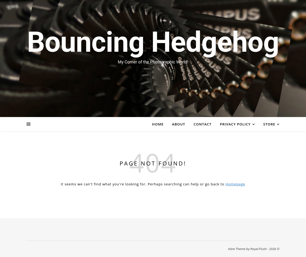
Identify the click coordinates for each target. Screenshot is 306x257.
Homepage (235, 184)
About (178, 124)
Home (158, 124)
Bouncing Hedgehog (153, 42)
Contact (202, 124)
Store (269, 124)
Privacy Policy (235, 124)
